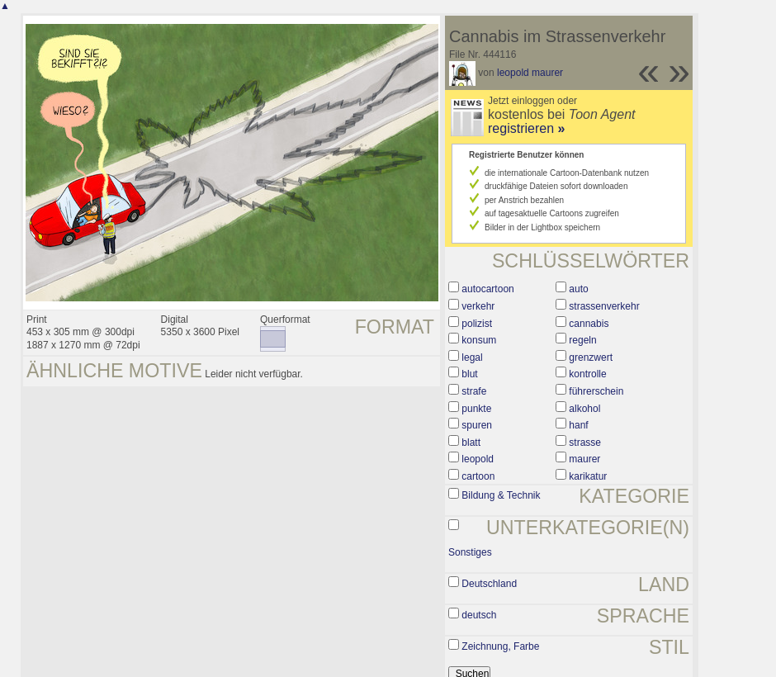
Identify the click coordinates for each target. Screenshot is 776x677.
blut (469, 374)
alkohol (584, 408)
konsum (478, 340)
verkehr (477, 306)
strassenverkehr (604, 306)
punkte (476, 408)
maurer (584, 459)
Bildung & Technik (500, 495)
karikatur (588, 476)
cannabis (588, 323)
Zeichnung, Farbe (500, 646)
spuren (476, 425)
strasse (585, 442)
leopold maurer (530, 72)
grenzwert (591, 357)
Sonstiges (470, 552)
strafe (473, 391)
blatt (470, 442)
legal (471, 357)
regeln (582, 340)
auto (578, 289)
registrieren (526, 128)
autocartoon (487, 289)
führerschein (596, 391)
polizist (476, 323)
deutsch (478, 615)
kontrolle (587, 374)
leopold (477, 459)
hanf (578, 425)
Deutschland (489, 583)
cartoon (477, 476)
